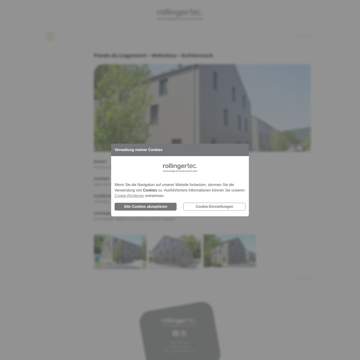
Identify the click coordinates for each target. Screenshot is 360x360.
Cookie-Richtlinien (129, 196)
